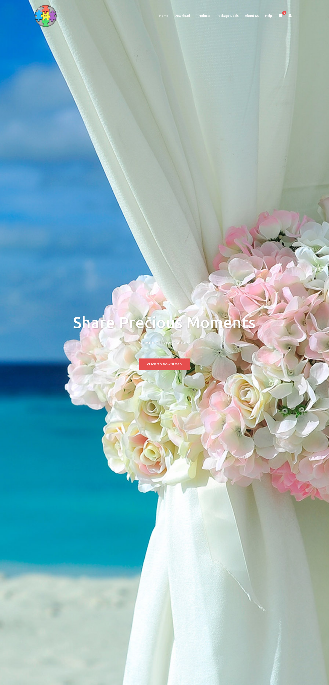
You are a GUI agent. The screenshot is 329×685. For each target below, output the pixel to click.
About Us (252, 16)
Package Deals (228, 16)
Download (182, 16)
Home (163, 16)
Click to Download (164, 364)
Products (203, 16)
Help (268, 16)
